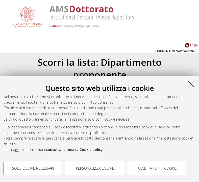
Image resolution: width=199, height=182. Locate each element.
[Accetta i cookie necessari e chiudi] (191, 84)
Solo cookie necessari (33, 168)
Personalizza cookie (95, 168)
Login (191, 45)
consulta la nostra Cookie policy (74, 149)
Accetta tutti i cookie (157, 168)
